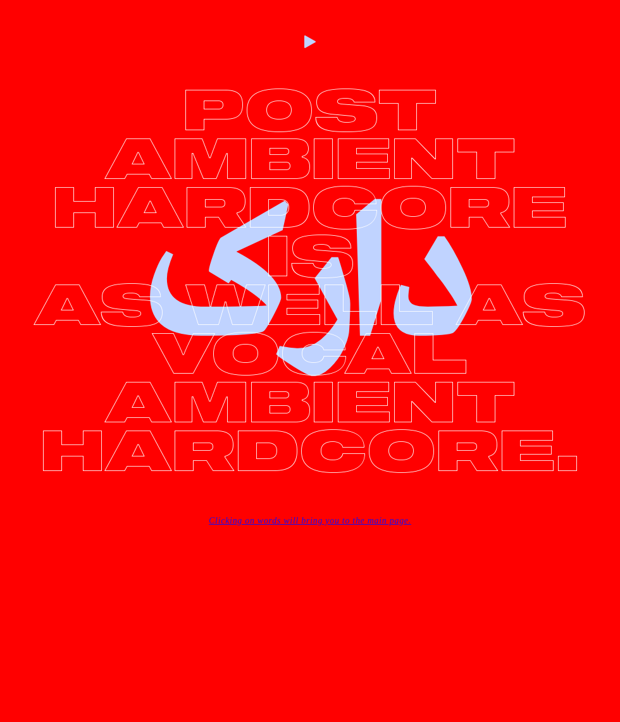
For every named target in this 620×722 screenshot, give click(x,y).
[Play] (310, 41)
